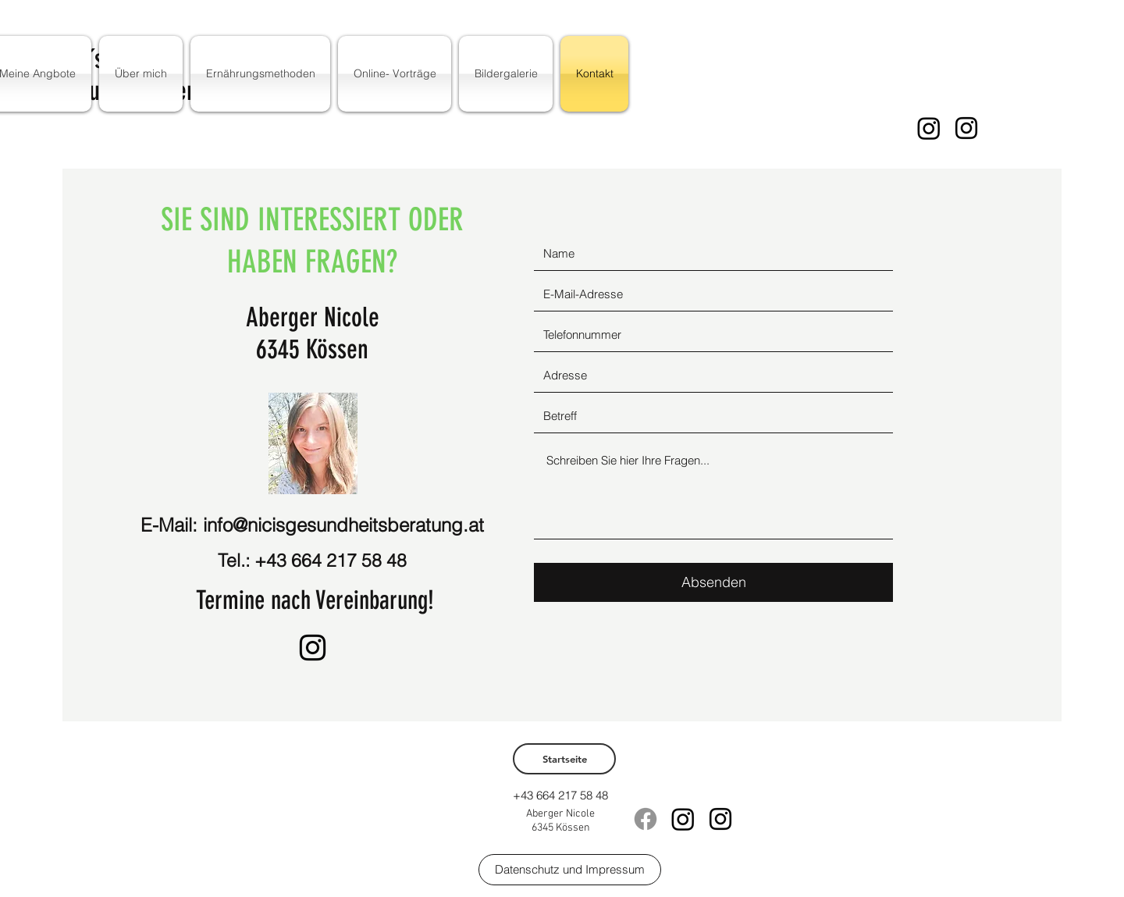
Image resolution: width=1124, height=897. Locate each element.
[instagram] (966, 128)
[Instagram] (929, 128)
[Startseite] (564, 758)
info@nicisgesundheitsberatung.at (343, 525)
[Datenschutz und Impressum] (569, 869)
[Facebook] (645, 819)
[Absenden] (713, 582)
